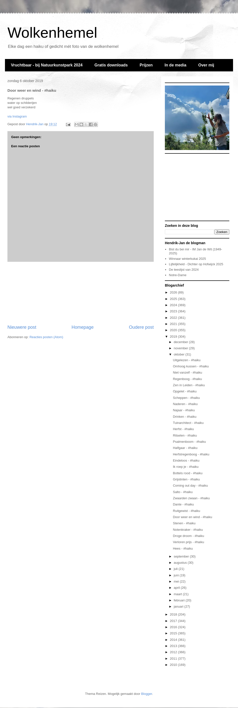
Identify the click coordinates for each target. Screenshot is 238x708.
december (181, 342)
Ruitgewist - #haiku (186, 511)
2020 (174, 330)
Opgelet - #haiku (184, 391)
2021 (174, 324)
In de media (175, 65)
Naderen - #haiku (185, 404)
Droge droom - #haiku (188, 536)
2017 (174, 621)
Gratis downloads (111, 65)
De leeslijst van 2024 (184, 269)
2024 (174, 305)
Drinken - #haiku (184, 416)
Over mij (206, 65)
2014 (174, 640)
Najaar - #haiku (184, 410)
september (182, 556)
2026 (174, 292)
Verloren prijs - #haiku (188, 542)
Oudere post (141, 327)
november (181, 348)
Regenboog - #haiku (187, 379)
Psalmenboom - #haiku (189, 441)
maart (178, 594)
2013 (174, 646)
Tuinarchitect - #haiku (188, 423)
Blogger (146, 694)
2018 (174, 614)
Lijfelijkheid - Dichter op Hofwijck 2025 (196, 264)
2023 (174, 311)
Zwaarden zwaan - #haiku (191, 498)
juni (177, 575)
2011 (174, 658)
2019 (174, 336)
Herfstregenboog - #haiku (191, 454)
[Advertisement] (80, 293)
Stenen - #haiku (184, 523)
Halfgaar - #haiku (185, 448)
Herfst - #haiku (183, 429)
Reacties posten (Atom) (46, 337)
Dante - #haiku (183, 504)
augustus (181, 562)
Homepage (83, 327)
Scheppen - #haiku (186, 398)
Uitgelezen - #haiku (186, 360)
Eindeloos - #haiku (186, 460)
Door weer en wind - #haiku (192, 517)
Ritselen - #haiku (185, 435)
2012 (174, 652)
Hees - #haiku (183, 548)
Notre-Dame (177, 275)
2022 (174, 318)
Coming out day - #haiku (190, 485)
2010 (174, 665)
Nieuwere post (21, 327)
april (177, 588)
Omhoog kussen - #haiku (191, 366)
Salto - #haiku (183, 492)
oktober (179, 354)
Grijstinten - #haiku (186, 479)
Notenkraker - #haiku (188, 529)
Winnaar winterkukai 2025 (187, 259)
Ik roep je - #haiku (185, 467)
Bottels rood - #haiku (187, 473)
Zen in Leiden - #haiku (189, 385)
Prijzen (146, 65)
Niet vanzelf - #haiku (187, 372)
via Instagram (17, 116)
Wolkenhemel (52, 32)
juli (176, 569)
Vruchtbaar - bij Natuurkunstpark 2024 (47, 65)
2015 (174, 633)
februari (180, 600)
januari (179, 606)
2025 (174, 299)
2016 (174, 627)
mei (177, 581)
